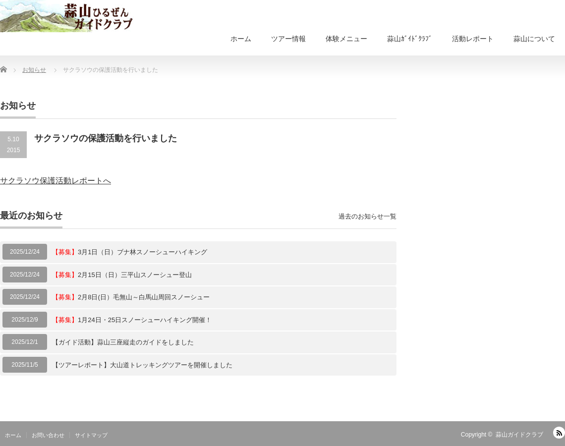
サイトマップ (91, 435)
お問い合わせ (48, 435)
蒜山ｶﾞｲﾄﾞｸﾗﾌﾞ (409, 39)
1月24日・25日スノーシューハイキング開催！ (132, 320)
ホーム (240, 39)
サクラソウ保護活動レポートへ (55, 180)
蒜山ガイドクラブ (519, 434)
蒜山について (534, 39)
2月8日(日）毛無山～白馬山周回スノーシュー (131, 297)
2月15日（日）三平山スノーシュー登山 (122, 275)
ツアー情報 (288, 39)
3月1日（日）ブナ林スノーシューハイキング (129, 252)
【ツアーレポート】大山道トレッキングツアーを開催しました (142, 365)
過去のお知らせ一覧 (367, 216)
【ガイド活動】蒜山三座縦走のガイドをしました (123, 342)
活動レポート (473, 39)
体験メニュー (346, 39)
